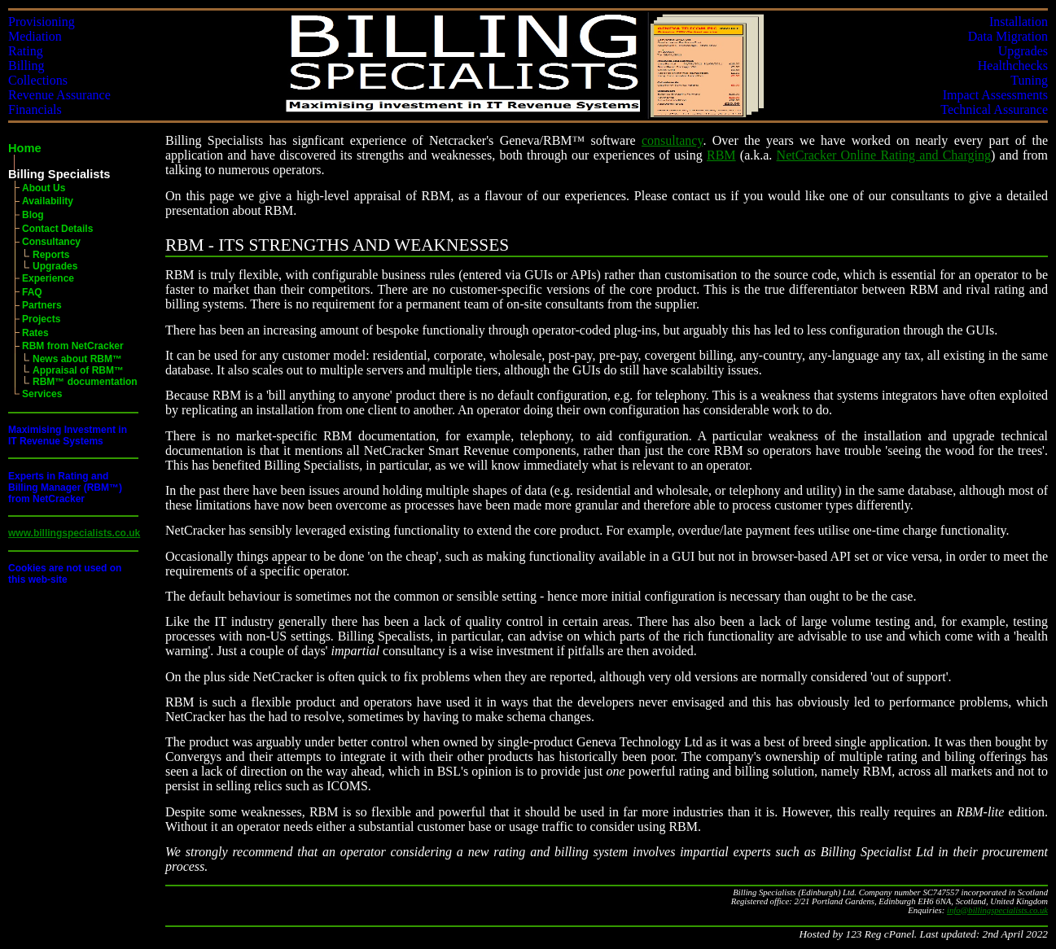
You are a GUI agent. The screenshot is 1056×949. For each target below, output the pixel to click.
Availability (47, 201)
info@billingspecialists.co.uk (997, 910)
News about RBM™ (77, 359)
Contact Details (57, 228)
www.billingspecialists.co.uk (74, 533)
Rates (35, 333)
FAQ (32, 292)
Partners (42, 305)
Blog (33, 215)
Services (42, 394)
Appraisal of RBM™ (78, 370)
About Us (43, 188)
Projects (41, 319)
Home (25, 148)
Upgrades (55, 266)
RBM (721, 155)
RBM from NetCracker (73, 346)
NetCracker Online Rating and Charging (884, 155)
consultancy (672, 140)
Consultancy (51, 241)
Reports (51, 254)
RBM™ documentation (85, 381)
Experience (48, 278)
